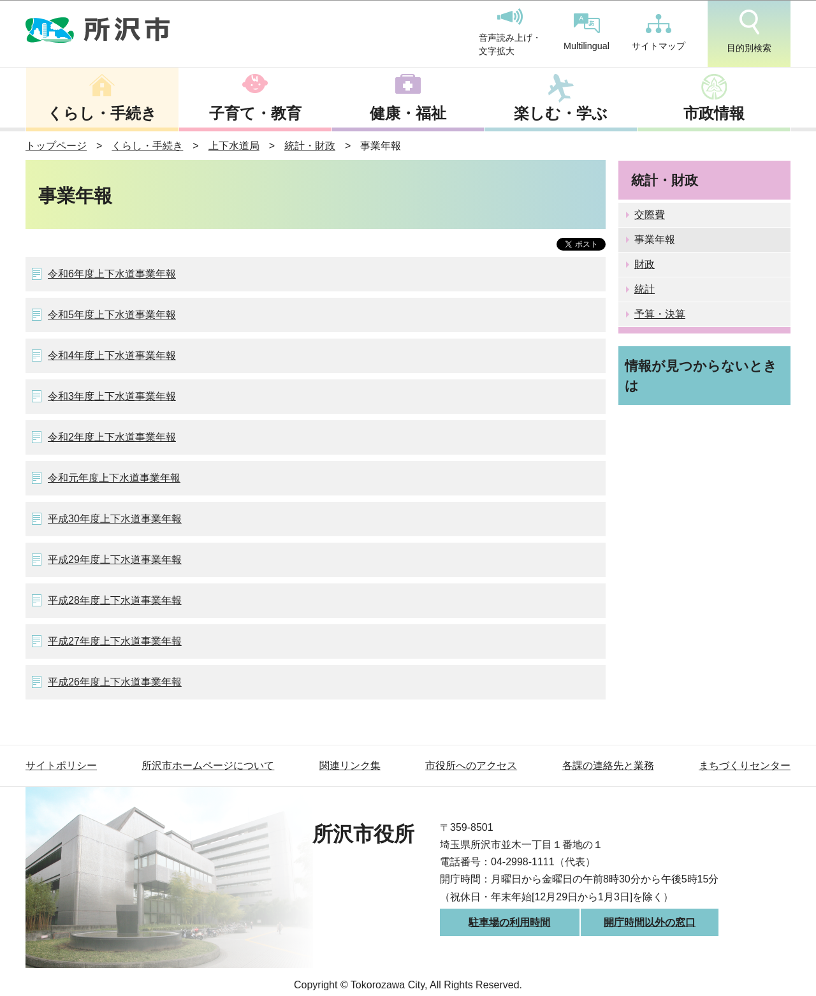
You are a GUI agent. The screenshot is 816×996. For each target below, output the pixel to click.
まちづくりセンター (744, 765)
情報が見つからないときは (701, 375)
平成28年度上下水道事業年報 (115, 600)
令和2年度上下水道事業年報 (112, 437)
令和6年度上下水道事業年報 (112, 273)
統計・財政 (309, 145)
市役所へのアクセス (471, 765)
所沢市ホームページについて (208, 765)
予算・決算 (659, 314)
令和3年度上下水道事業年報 (112, 396)
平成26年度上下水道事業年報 (115, 682)
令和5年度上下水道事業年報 (112, 314)
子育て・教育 (255, 113)
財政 (644, 264)
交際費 (649, 214)
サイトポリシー (61, 765)
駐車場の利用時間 (509, 922)
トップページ (56, 145)
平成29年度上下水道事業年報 (115, 559)
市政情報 (714, 113)
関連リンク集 (350, 765)
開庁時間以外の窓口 (650, 922)
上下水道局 (233, 145)
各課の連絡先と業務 (608, 765)
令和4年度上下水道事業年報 (112, 355)
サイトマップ (658, 32)
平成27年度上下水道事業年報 (115, 641)
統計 (644, 289)
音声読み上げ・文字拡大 (510, 32)
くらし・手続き (102, 113)
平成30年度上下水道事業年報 (115, 518)
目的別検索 (749, 31)
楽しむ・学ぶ (561, 113)
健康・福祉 (408, 113)
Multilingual (586, 32)
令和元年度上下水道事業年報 (114, 477)
